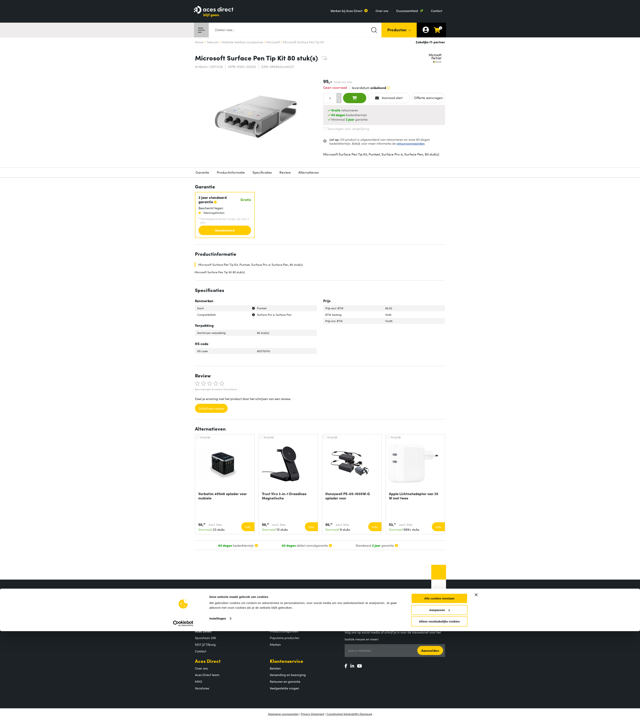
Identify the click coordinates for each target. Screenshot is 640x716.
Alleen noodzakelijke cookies (439, 628)
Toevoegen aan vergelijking (346, 128)
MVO (198, 681)
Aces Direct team (207, 674)
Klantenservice (286, 661)
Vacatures (202, 688)
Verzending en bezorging (288, 674)
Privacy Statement (312, 714)
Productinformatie (231, 172)
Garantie (202, 172)
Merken (275, 644)
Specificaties (262, 172)
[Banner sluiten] (476, 601)
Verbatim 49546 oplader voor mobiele (222, 496)
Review (285, 172)
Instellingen (217, 625)
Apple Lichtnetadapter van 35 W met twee (413, 496)
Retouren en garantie (285, 681)
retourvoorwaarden (411, 143)
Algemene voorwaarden (283, 714)
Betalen (275, 668)
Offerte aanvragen (428, 97)
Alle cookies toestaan (439, 605)
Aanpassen (439, 616)
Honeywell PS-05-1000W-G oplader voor (347, 496)
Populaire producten (284, 637)
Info (247, 527)
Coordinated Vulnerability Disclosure (349, 714)
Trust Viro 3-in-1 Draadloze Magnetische (284, 496)
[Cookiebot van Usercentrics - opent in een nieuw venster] (183, 630)
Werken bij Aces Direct (346, 10)
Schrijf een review (211, 408)
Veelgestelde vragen (284, 688)
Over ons (382, 10)
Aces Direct (208, 661)
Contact (436, 10)
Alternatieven (308, 172)
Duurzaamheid (407, 10)
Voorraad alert (389, 97)
